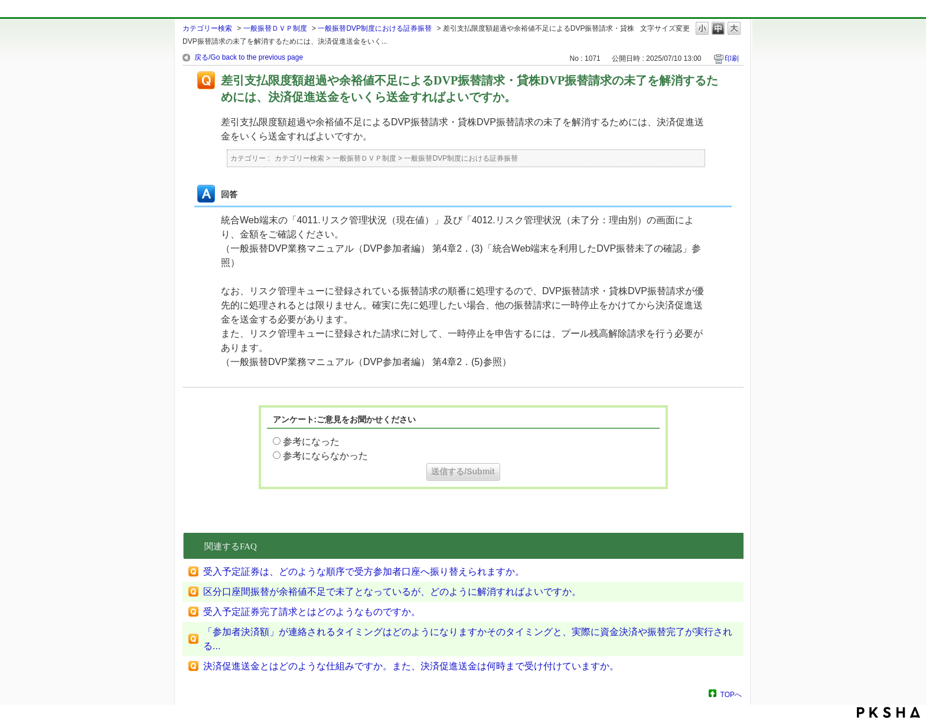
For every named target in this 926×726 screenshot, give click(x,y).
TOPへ (731, 694)
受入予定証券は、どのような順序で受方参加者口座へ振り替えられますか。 (363, 572)
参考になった (311, 442)
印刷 (732, 58)
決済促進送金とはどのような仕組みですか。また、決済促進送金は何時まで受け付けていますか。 (411, 666)
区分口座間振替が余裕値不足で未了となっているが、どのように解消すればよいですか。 (392, 592)
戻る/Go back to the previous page (248, 57)
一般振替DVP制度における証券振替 (375, 28)
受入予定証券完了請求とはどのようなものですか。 (311, 612)
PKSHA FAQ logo (888, 712)
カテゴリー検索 (207, 28)
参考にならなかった (325, 456)
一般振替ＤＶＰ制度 (275, 28)
